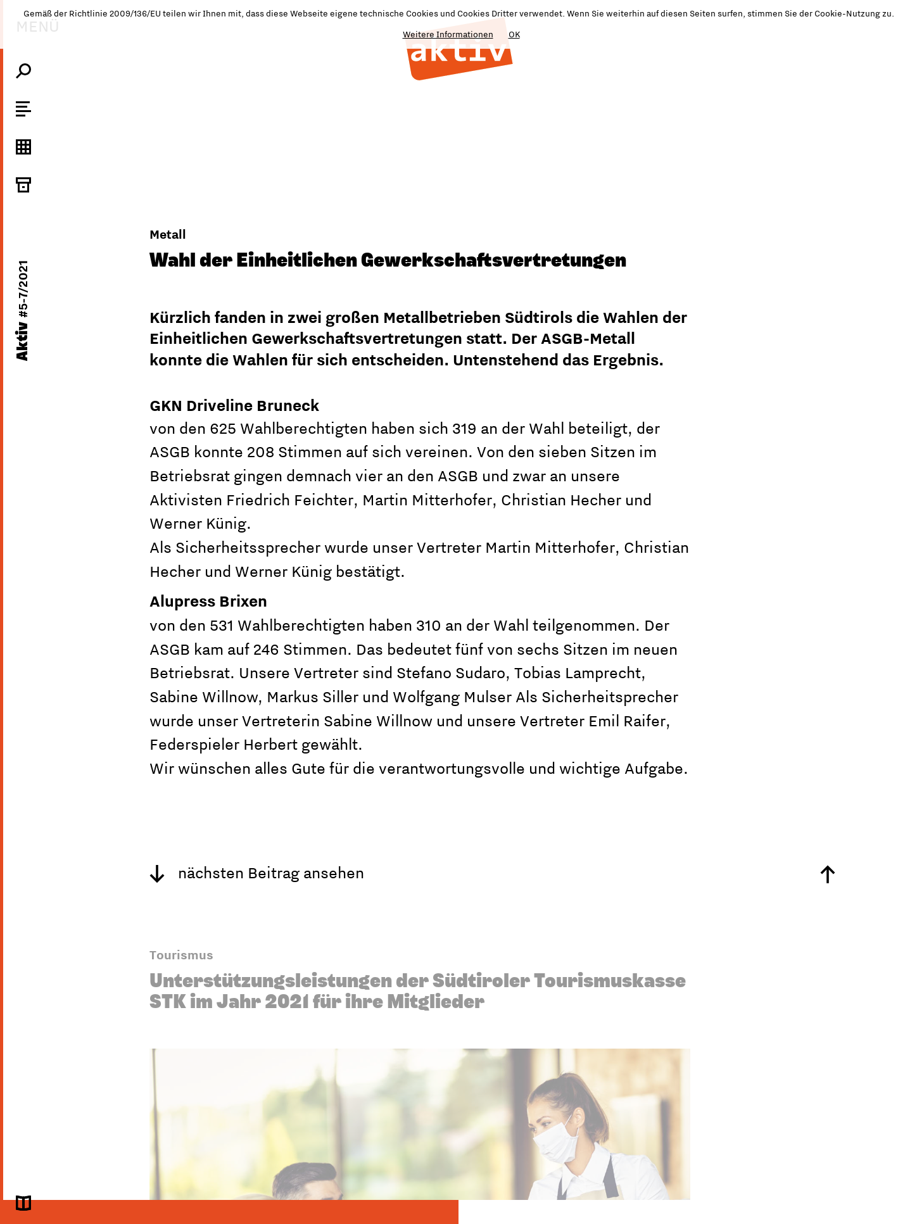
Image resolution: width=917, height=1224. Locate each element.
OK (514, 34)
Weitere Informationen (448, 34)
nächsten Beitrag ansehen (256, 872)
